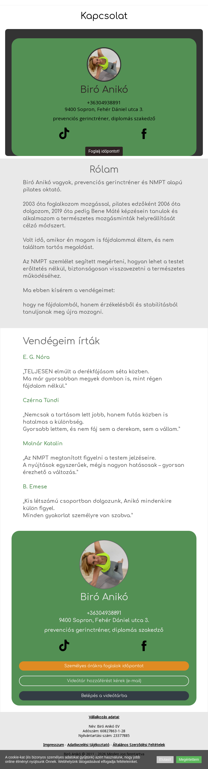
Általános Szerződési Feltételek (139, 744)
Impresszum (53, 744)
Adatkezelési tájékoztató (88, 744)
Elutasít (165, 759)
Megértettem (189, 759)
